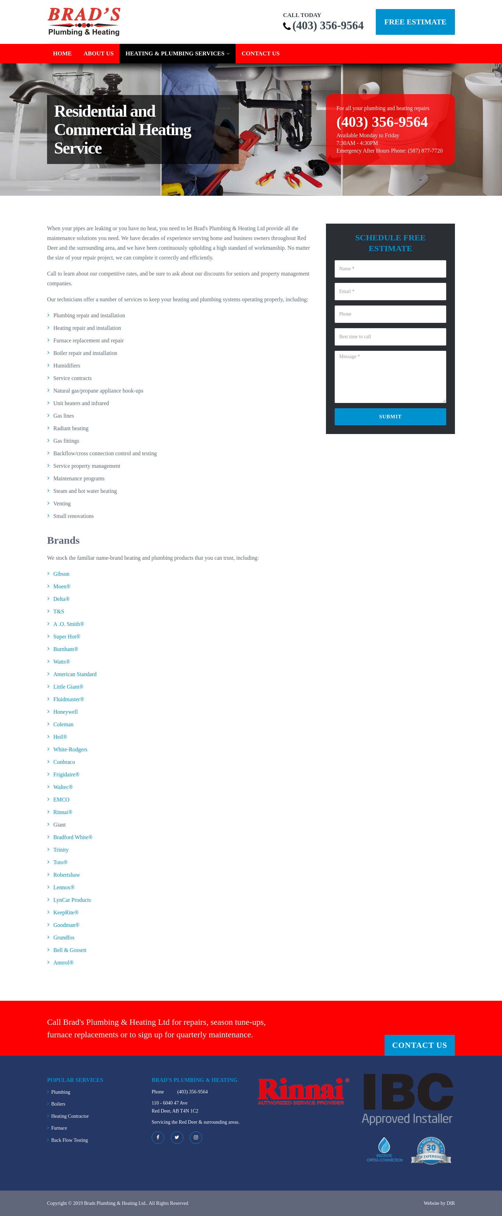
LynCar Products (72, 900)
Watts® (61, 661)
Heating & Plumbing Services (175, 53)
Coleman (63, 724)
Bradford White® (73, 837)
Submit (390, 416)
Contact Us (261, 53)
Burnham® (65, 649)
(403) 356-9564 (326, 25)
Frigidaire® (66, 774)
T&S (58, 611)
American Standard (75, 674)
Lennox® (64, 887)
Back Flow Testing (69, 1140)
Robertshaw (66, 874)
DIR (451, 1203)
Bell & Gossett (69, 950)
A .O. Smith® (68, 624)
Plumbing (60, 1091)
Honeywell (65, 711)
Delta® (61, 599)
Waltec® (63, 787)
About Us (99, 53)
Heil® (60, 736)
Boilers (58, 1103)
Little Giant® (68, 686)
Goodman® (66, 925)
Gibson (61, 573)
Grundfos (63, 937)
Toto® (60, 862)
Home (62, 53)
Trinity (61, 849)
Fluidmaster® (68, 699)
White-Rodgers (70, 749)
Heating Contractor (70, 1115)
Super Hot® (66, 636)
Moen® (61, 586)
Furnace (59, 1127)
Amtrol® (63, 962)
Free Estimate (415, 21)
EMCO (61, 799)
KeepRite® (66, 912)
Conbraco (64, 762)
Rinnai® (63, 812)
